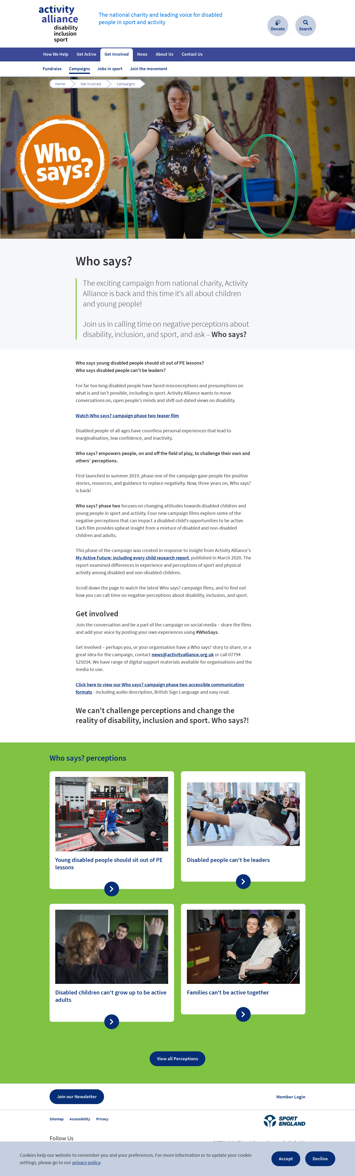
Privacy (102, 1118)
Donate (278, 29)
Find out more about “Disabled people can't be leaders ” (243, 826)
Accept (286, 1158)
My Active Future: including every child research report (132, 557)
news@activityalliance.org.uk (183, 654)
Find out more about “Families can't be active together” (243, 959)
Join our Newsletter (77, 1096)
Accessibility (80, 1118)
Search (305, 29)
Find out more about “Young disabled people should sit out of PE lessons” (112, 830)
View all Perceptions (177, 1058)
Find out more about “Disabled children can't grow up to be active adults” (112, 963)
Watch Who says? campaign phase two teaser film (127, 415)
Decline (320, 1158)
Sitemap (57, 1118)
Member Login (290, 1097)
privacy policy (86, 1162)
